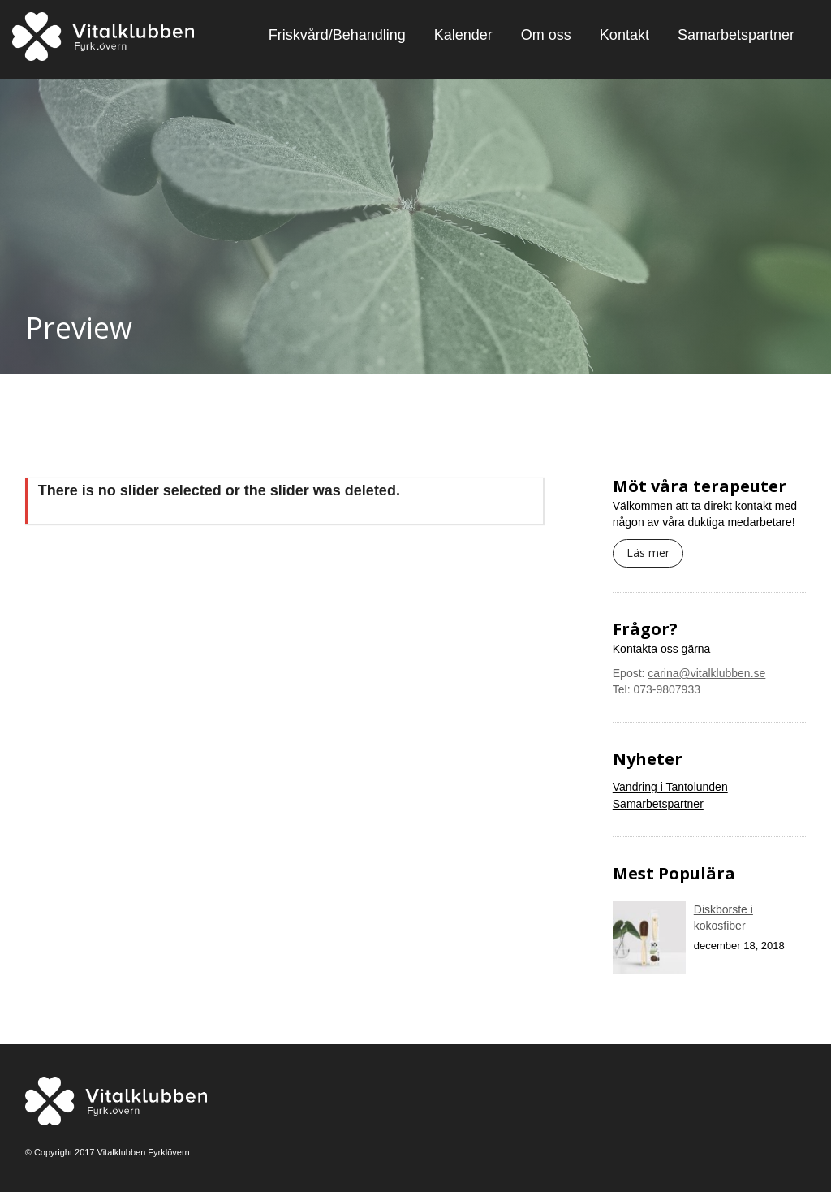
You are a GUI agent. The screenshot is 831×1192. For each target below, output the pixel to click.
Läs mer (648, 552)
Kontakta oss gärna (662, 648)
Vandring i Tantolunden (670, 786)
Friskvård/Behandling (337, 35)
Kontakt (624, 35)
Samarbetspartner (736, 35)
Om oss (546, 35)
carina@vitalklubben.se (706, 673)
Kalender (463, 35)
